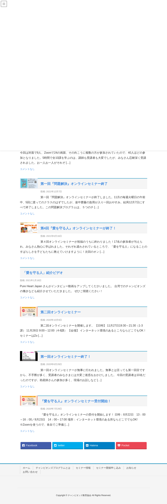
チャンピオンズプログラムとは (53, 467)
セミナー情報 (83, 467)
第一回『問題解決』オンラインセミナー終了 (74, 184)
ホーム (26, 467)
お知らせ (131, 467)
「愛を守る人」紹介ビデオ (43, 273)
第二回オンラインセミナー (60, 312)
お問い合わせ (30, 471)
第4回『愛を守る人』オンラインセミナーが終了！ (78, 228)
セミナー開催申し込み (108, 467)
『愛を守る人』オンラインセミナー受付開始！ (75, 401)
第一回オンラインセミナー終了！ (65, 356)
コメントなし (27, 169)
